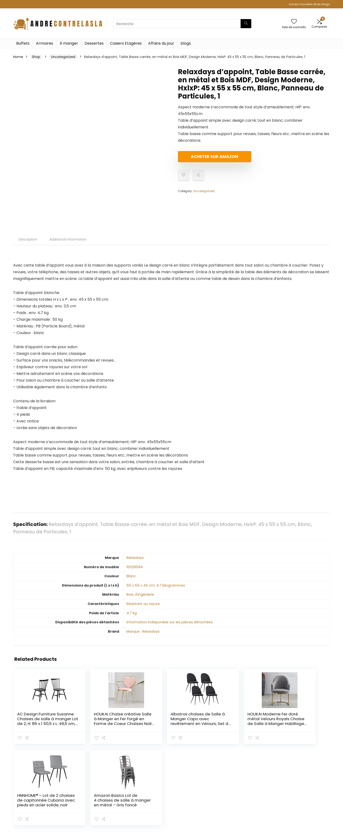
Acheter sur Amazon (205, 158)
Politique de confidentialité (304, 785)
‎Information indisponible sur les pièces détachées (169, 622)
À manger (69, 43)
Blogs (235, 799)
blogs (186, 43)
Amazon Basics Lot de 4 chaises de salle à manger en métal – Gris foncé (302, 721)
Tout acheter (242, 792)
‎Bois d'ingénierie (140, 594)
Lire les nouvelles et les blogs (309, 4)
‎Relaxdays (135, 557)
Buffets (23, 43)
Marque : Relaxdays (143, 631)
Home (18, 56)
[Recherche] (246, 23)
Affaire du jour (161, 43)
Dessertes (94, 43)
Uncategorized (63, 56)
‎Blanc (131, 576)
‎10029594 (134, 567)
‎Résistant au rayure (143, 603)
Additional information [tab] (67, 239)
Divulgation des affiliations (304, 799)
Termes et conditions (300, 792)
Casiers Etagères (126, 43)
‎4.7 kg (131, 613)
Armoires (44, 43)
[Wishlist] (294, 22)
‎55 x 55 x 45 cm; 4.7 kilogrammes (155, 585)
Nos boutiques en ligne (249, 805)
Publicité (238, 812)
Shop (36, 56)
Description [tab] (28, 239)
